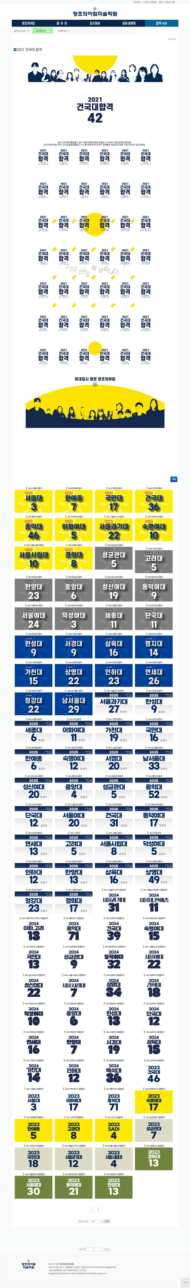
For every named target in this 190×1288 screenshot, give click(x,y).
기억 (80, 1249)
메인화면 (137, 2)
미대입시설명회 (150, 2)
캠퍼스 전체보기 (165, 2)
